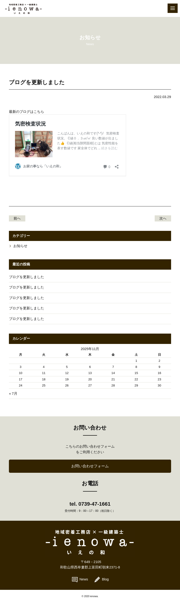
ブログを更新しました (26, 277)
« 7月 (13, 393)
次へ (162, 218)
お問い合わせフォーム (90, 466)
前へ (17, 218)
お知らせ (20, 246)
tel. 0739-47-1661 (90, 504)
